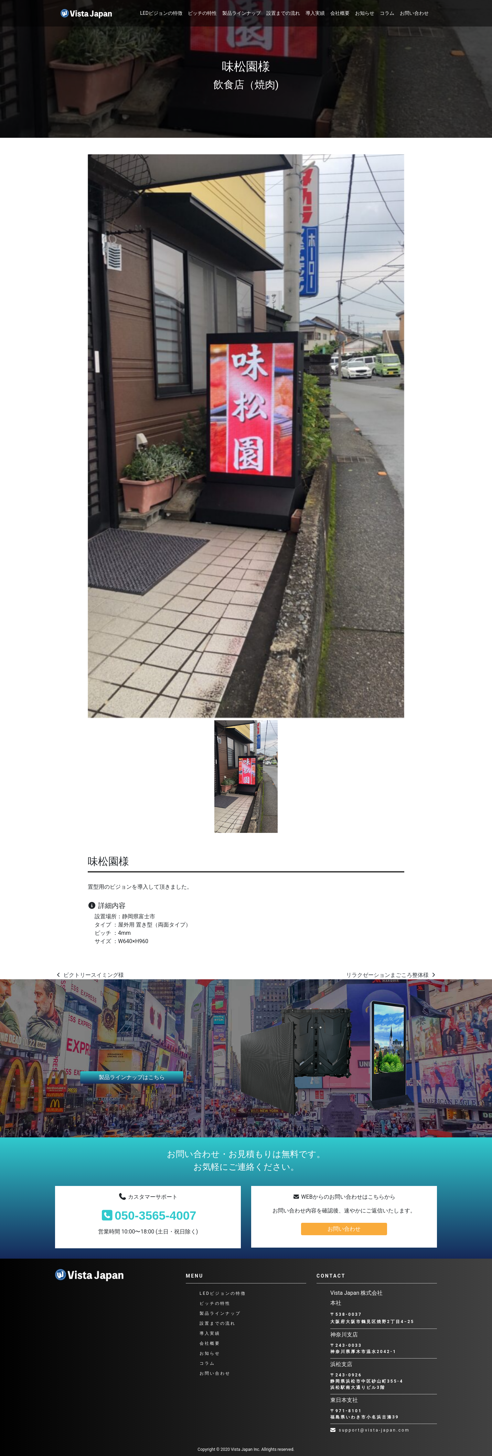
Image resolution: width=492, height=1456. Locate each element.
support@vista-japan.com (370, 1430)
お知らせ (364, 13)
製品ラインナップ (241, 13)
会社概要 (340, 13)
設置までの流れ (283, 13)
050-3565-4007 (147, 1215)
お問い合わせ (414, 13)
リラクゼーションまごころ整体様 (391, 975)
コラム (387, 13)
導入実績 (315, 13)
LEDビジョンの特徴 (161, 13)
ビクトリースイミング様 (89, 975)
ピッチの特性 (202, 13)
